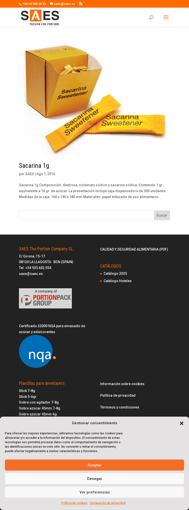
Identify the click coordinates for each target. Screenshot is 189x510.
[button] (181, 423)
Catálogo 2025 (115, 273)
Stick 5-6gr (28, 397)
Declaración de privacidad (108, 503)
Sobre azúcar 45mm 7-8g (39, 408)
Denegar (94, 478)
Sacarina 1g (34, 165)
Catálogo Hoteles (118, 281)
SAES (29, 174)
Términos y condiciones (119, 407)
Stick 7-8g (27, 391)
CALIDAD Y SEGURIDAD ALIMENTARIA (129, 249)
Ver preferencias (94, 492)
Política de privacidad (118, 395)
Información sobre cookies (122, 384)
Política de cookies (74, 503)
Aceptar (95, 465)
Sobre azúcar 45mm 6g (38, 414)
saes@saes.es (31, 274)
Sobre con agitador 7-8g (39, 402)
